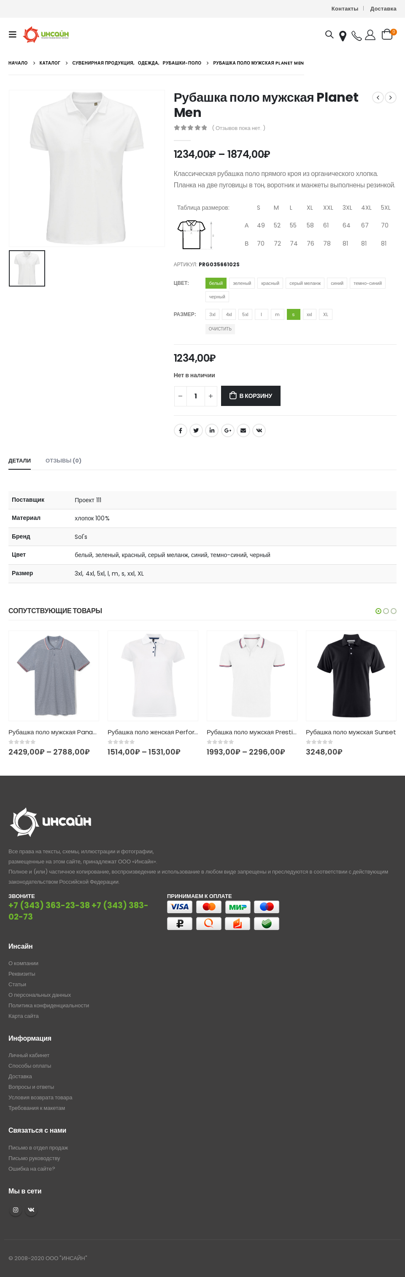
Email (243, 430)
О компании (23, 963)
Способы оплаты (29, 1066)
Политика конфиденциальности (48, 1005)
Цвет (181, 283)
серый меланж (305, 283)
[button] (378, 611)
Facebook (180, 430)
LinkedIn (212, 430)
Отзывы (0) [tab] (63, 461)
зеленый (242, 283)
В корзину (255, 396)
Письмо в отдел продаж (38, 1148)
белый (216, 283)
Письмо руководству (34, 1158)
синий (337, 283)
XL (325, 314)
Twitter (196, 430)
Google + (228, 430)
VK (31, 1210)
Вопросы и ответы (31, 1087)
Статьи (17, 984)
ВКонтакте (259, 430)
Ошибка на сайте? (31, 1169)
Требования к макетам (36, 1108)
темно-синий (368, 283)
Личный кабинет (28, 1055)
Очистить (220, 329)
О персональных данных (39, 995)
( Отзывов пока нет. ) (238, 128)
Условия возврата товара (40, 1097)
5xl (245, 314)
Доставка (383, 9)
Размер (184, 314)
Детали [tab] (19, 461)
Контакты (345, 9)
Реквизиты (21, 974)
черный (217, 296)
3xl (212, 314)
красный (270, 283)
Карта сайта (23, 1016)
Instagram (15, 1210)
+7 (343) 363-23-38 (49, 905)
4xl (229, 314)
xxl (309, 314)
